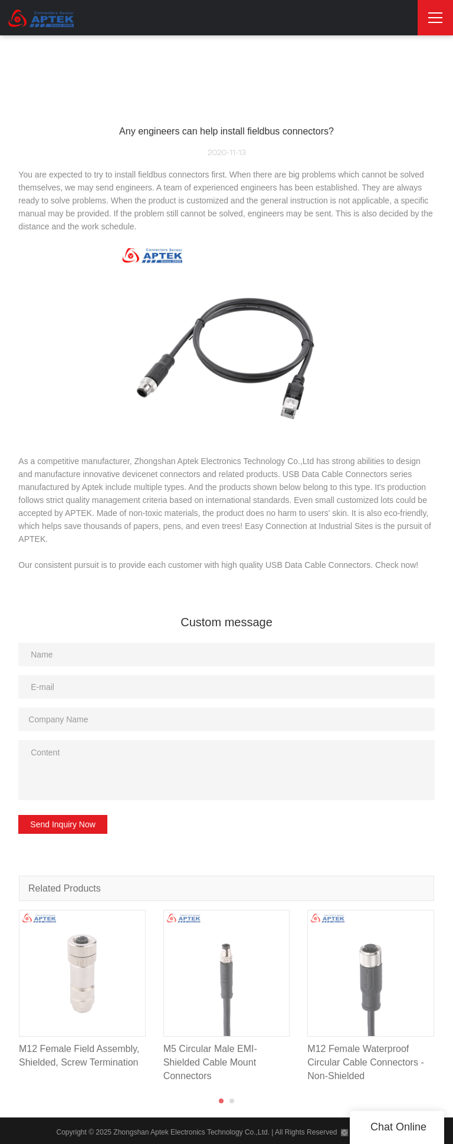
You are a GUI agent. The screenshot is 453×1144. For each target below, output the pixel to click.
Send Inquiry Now (63, 824)
